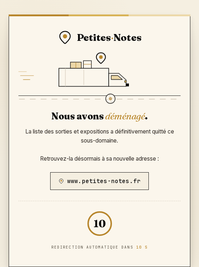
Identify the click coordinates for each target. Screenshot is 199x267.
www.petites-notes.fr (99, 181)
